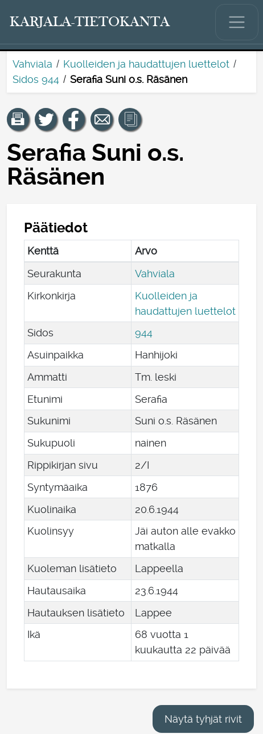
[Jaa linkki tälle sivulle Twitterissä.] (46, 119)
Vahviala (32, 64)
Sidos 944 (36, 79)
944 (144, 333)
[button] (18, 119)
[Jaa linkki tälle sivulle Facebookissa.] (74, 119)
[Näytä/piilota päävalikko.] (236, 22)
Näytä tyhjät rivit (203, 719)
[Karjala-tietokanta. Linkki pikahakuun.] (90, 22)
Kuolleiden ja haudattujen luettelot (146, 64)
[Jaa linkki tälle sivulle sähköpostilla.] (102, 119)
